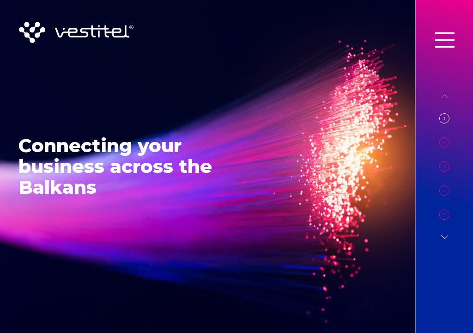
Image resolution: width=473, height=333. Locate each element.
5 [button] (444, 215)
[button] (444, 237)
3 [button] (444, 167)
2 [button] (444, 143)
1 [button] (444, 119)
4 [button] (444, 191)
